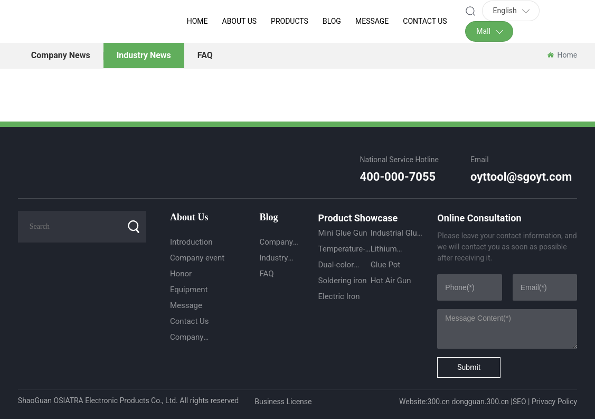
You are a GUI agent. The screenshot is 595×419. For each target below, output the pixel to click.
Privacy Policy (554, 401)
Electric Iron (339, 296)
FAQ (205, 55)
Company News (60, 55)
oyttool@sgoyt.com (521, 176)
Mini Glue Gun (342, 233)
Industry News (144, 55)
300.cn (439, 401)
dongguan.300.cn (479, 401)
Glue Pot (386, 264)
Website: (413, 401)
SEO (519, 401)
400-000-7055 (398, 176)
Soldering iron (342, 280)
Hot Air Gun (391, 280)
